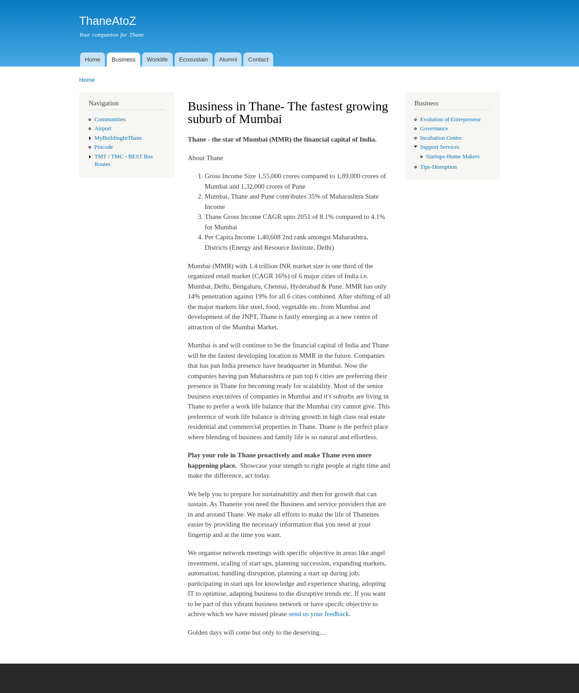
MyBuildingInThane (118, 138)
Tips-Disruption (438, 167)
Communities (110, 119)
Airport (103, 128)
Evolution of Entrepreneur (450, 119)
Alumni (228, 59)
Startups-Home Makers (453, 156)
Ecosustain (193, 59)
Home (92, 59)
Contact (258, 59)
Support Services (440, 147)
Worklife (157, 59)
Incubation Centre (441, 138)
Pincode (104, 147)
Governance (434, 128)
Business (124, 59)
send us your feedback (319, 613)
